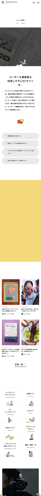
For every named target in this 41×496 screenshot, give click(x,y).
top (17, 23)
